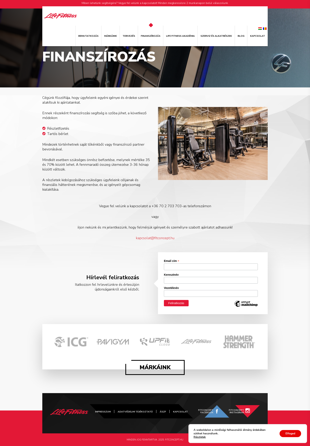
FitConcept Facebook (205, 411)
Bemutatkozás (88, 35)
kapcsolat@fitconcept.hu (155, 238)
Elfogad (290, 433)
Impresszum (103, 411)
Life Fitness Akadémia (180, 35)
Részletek (200, 437)
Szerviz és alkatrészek (216, 35)
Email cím (171, 261)
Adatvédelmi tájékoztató (135, 411)
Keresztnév (171, 274)
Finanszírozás (150, 35)
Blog (241, 35)
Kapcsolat (257, 35)
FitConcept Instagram (236, 411)
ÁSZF (163, 411)
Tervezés (129, 35)
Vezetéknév (171, 288)
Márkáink (110, 35)
